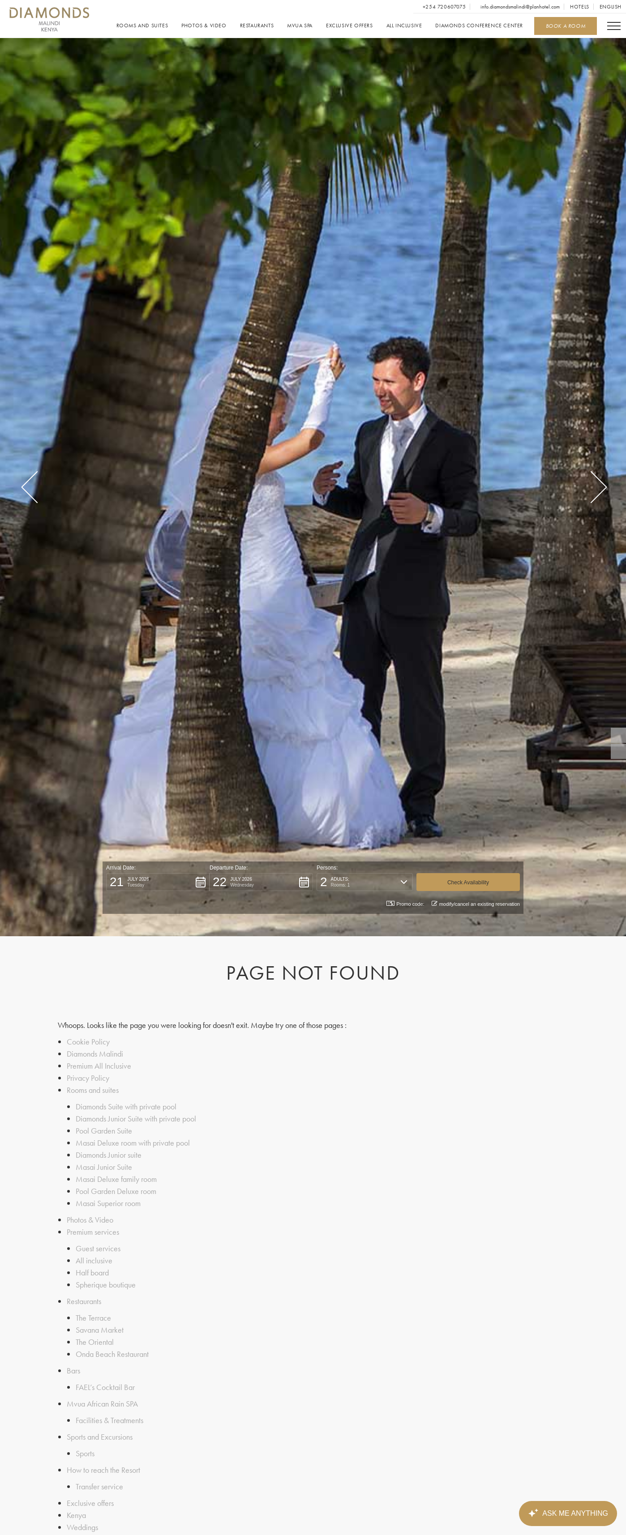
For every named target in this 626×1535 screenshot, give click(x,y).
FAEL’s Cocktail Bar (105, 1387)
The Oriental (95, 1342)
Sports (85, 1453)
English (611, 6)
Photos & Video (203, 25)
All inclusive (404, 25)
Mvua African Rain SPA (102, 1404)
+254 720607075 (443, 6)
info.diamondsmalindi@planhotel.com (519, 6)
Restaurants (257, 25)
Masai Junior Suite (104, 1167)
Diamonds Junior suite (108, 1155)
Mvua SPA (300, 25)
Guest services (98, 1248)
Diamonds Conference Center (479, 25)
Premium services (93, 1232)
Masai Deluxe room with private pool (133, 1143)
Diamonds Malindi (95, 1054)
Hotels (579, 6)
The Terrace (93, 1318)
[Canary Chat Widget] (568, 1513)
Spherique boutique (106, 1284)
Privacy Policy (88, 1078)
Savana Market (100, 1330)
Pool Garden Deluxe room (116, 1191)
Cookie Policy (88, 1041)
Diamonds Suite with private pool (126, 1106)
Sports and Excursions (100, 1437)
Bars (73, 1370)
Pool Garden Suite (104, 1131)
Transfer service (99, 1486)
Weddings (82, 1527)
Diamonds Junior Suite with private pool (136, 1118)
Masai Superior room (108, 1203)
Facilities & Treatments (109, 1420)
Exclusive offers (349, 25)
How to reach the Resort (103, 1470)
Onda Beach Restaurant (112, 1354)
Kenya (76, 1515)
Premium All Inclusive (99, 1066)
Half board (92, 1272)
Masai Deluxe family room (116, 1179)
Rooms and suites (142, 25)
